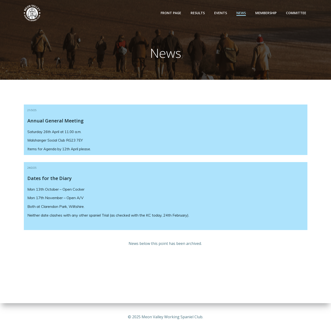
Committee (296, 13)
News (241, 13)
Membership (266, 13)
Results (198, 13)
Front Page (171, 13)
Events (220, 13)
